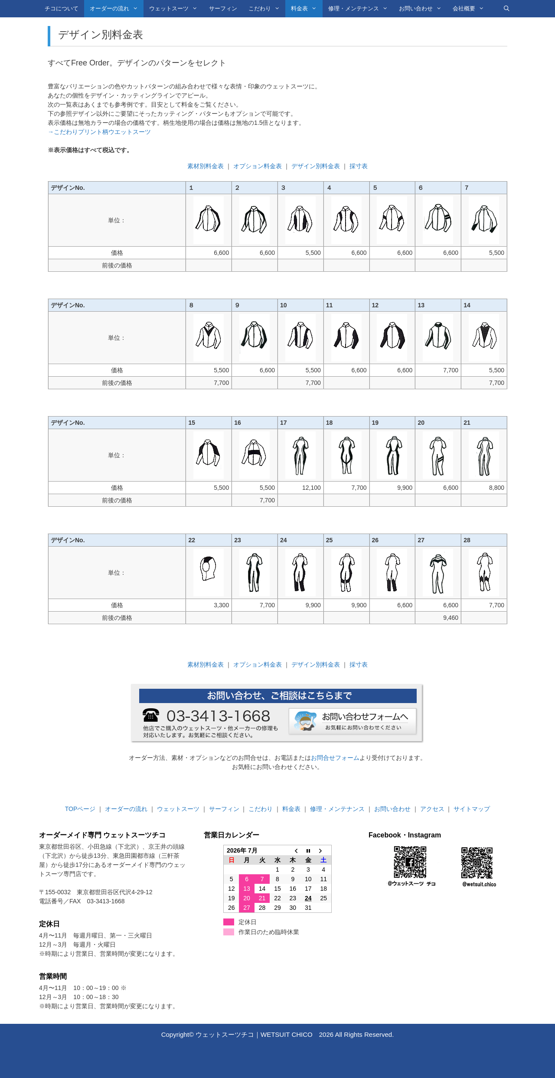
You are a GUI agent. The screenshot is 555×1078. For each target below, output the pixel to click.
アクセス (432, 808)
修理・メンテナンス (360, 8)
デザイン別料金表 (315, 166)
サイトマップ (472, 808)
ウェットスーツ (176, 8)
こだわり (266, 8)
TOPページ (80, 808)
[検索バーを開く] (506, 8)
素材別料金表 (205, 166)
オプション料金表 (257, 166)
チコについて (61, 8)
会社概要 (471, 8)
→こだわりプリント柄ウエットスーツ (99, 131)
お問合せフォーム (335, 757)
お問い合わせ (423, 8)
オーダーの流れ (117, 8)
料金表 (306, 8)
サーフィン (223, 8)
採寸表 (358, 166)
